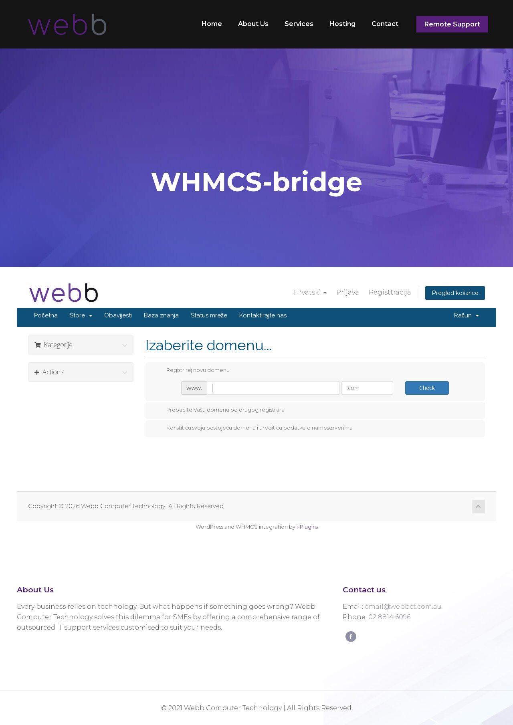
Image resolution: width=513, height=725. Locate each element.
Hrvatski (310, 292)
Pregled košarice (455, 293)
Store (81, 315)
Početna (46, 315)
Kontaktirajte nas (263, 315)
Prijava (347, 292)
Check (427, 388)
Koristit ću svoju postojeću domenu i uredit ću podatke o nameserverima (253, 428)
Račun (466, 315)
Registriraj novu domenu (191, 370)
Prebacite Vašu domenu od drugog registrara (219, 410)
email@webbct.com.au (403, 606)
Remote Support (452, 24)
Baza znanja (161, 315)
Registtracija (390, 292)
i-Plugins (307, 526)
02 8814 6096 (389, 617)
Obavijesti (118, 315)
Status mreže (209, 315)
